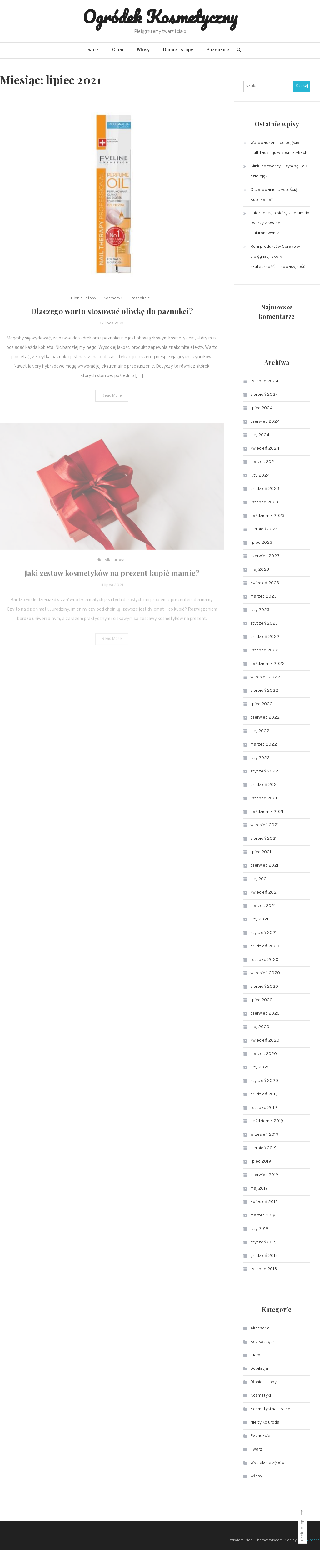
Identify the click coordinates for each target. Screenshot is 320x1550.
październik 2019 (266, 1121)
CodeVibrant (308, 1540)
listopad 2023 (264, 502)
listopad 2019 (263, 1107)
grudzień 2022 (264, 637)
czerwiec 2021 (264, 865)
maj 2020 (259, 1027)
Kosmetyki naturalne (270, 1409)
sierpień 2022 (264, 690)
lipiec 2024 (261, 408)
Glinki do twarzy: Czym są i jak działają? (278, 171)
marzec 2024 (263, 462)
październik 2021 (266, 811)
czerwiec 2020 (265, 1013)
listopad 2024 (264, 381)
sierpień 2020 (264, 986)
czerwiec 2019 (264, 1175)
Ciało (117, 50)
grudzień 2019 (264, 1094)
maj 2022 (259, 731)
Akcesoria (260, 1328)
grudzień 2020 (264, 946)
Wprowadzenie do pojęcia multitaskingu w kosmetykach (278, 148)
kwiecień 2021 (264, 892)
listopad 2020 (264, 959)
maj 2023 (259, 569)
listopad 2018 (263, 1269)
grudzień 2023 (264, 489)
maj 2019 (259, 1188)
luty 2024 (260, 475)
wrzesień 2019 (264, 1134)
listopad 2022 (264, 650)
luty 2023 (259, 610)
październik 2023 (267, 515)
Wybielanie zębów (267, 1463)
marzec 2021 (263, 906)
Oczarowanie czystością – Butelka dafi (275, 194)
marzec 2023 (263, 596)
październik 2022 (267, 663)
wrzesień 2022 (265, 677)
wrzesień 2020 (265, 973)
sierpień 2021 (263, 838)
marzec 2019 (262, 1215)
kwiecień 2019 (264, 1202)
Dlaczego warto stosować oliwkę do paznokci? (112, 329)
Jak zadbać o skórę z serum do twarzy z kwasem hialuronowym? (279, 223)
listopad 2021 (263, 798)
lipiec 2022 (261, 704)
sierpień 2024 (264, 394)
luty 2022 (260, 758)
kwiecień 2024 (264, 448)
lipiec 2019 (260, 1161)
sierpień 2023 (264, 529)
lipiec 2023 (261, 542)
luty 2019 (259, 1228)
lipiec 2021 (260, 852)
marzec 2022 (263, 744)
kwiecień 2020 (264, 1040)
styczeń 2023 (264, 623)
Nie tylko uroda (264, 1422)
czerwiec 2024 (265, 421)
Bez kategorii (263, 1341)
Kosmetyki (113, 316)
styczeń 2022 (264, 771)
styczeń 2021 (263, 933)
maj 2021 (259, 879)
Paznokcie (218, 50)
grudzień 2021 (264, 785)
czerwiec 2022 (265, 717)
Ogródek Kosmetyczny (160, 16)
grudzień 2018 (264, 1255)
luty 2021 (259, 919)
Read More (112, 413)
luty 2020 (260, 1067)
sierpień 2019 (263, 1148)
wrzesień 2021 (264, 825)
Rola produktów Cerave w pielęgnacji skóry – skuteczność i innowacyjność (277, 256)
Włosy (143, 50)
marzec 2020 (263, 1054)
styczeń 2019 (263, 1242)
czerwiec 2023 (264, 556)
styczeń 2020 (264, 1080)
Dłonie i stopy (178, 50)
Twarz (92, 50)
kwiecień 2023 (264, 583)
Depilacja (259, 1368)
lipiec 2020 (261, 1000)
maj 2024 (259, 435)
